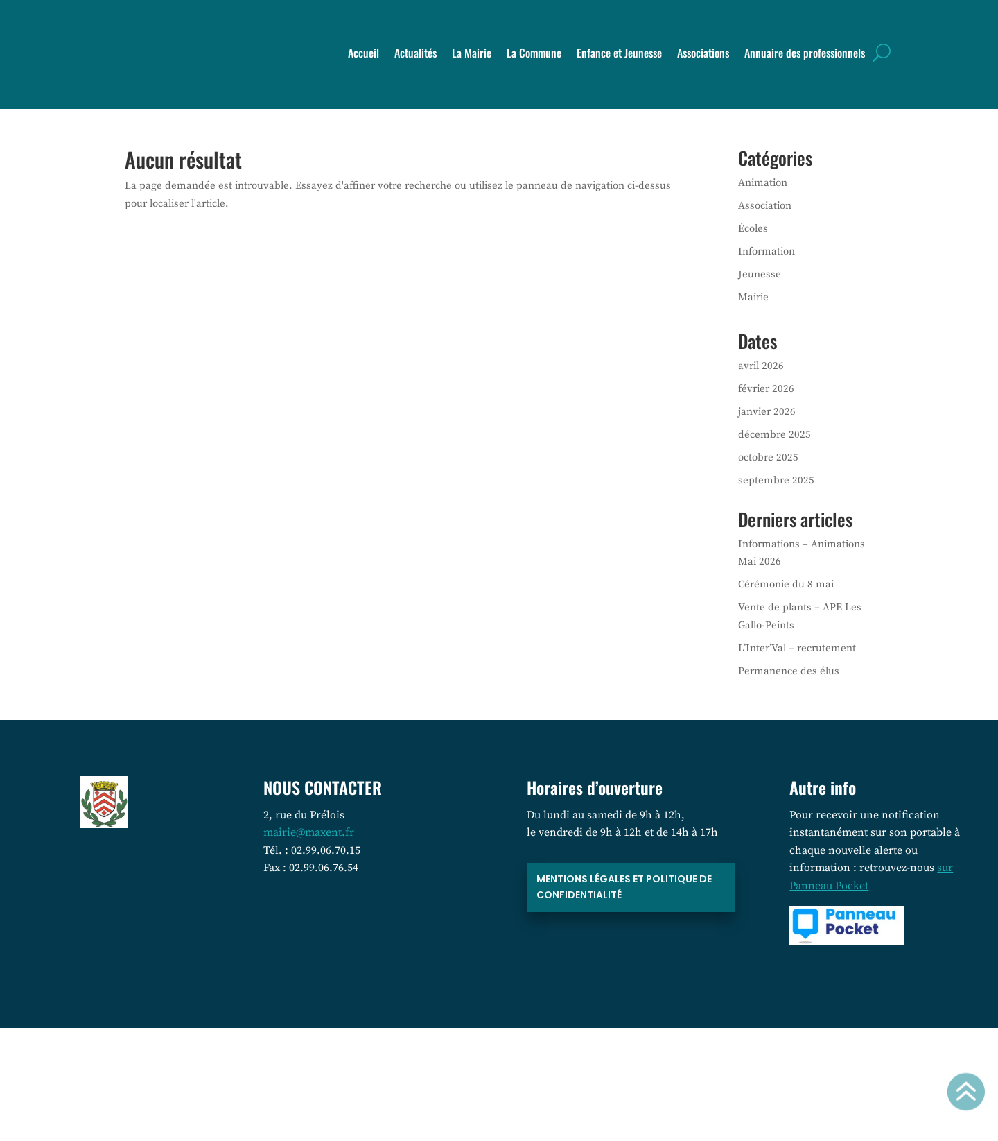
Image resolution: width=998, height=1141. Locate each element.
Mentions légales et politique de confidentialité (624, 887)
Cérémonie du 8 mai (786, 584)
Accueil (363, 54)
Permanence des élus (788, 671)
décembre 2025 (774, 434)
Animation (762, 182)
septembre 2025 (776, 480)
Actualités (415, 54)
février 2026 (766, 388)
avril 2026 (761, 365)
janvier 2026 (767, 411)
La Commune (534, 54)
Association (764, 205)
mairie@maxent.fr (308, 832)
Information (766, 251)
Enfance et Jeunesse (619, 54)
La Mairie (471, 54)
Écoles (753, 228)
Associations (703, 54)
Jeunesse (759, 274)
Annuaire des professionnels (804, 54)
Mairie (753, 297)
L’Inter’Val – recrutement (797, 648)
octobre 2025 (768, 457)
